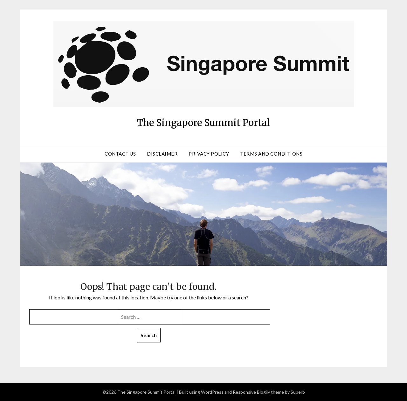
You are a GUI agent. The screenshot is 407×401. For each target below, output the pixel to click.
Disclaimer (162, 154)
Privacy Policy (209, 154)
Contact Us (120, 154)
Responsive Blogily (251, 392)
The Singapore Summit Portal (203, 120)
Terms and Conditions (271, 154)
